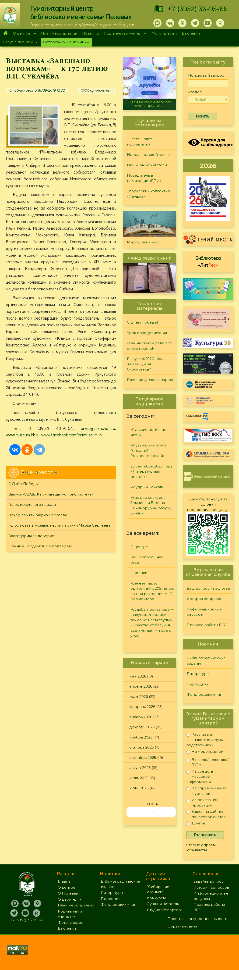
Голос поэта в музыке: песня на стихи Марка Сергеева (59, 525)
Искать (202, 116)
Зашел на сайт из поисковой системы (207, 814)
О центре (23, 33)
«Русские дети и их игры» (148, 432)
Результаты (196, 850)
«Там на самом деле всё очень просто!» (150, 104)
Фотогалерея (164, 33)
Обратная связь (182, 926)
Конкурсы (156, 898)
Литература (198, 673)
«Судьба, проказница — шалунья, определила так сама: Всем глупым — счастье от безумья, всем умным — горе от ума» (152, 622)
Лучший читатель (163, 904)
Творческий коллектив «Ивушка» (148, 194)
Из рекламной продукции (202, 802)
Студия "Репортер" (164, 910)
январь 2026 (140, 717)
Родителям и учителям (125, 33)
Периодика (197, 684)
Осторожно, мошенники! (66, 42)
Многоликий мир (143, 242)
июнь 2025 (139, 788)
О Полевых (68, 893)
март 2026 (138, 696)
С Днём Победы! (23, 483)
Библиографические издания (206, 661)
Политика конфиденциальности (197, 919)
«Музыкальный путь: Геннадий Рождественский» (148, 450)
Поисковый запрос (206, 75)
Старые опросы (201, 845)
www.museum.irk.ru (22, 435)
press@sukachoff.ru (98, 428)
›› (152, 812)
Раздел (195, 92)
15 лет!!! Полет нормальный (139, 141)
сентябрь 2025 (142, 757)
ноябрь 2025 (140, 737)
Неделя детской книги (148, 154)
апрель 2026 (140, 686)
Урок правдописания (147, 333)
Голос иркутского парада (32, 504)
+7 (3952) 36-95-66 (198, 9)
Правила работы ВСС (206, 625)
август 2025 (140, 767)
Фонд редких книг (204, 694)
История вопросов (204, 598)
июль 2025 (138, 778)
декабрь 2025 (142, 727)
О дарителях (69, 899)
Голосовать (205, 835)
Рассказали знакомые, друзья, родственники (205, 739)
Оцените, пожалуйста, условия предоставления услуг (208, 504)
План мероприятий (59, 33)
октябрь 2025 (141, 747)
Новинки (90, 33)
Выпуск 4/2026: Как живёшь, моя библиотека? (50, 494)
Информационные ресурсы (204, 612)
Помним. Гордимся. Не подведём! (40, 546)
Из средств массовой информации (199, 776)
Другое (195, 824)
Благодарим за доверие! (31, 536)
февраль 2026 (142, 706)
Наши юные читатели (147, 165)
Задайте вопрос (208, 881)
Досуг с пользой (19, 42)
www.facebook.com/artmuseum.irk (72, 435)
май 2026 (137, 676)
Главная (5, 33)
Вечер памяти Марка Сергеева (37, 515)
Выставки (191, 33)
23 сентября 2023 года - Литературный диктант (151, 471)
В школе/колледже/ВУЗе (207, 762)
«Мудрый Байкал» (147, 487)
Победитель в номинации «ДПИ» (144, 178)
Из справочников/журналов (206, 791)
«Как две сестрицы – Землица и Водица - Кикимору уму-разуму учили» (150, 505)
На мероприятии (204, 752)
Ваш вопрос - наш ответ (147, 560)
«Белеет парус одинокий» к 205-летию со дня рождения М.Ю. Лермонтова (152, 591)
